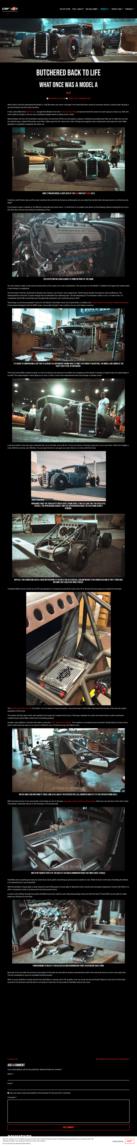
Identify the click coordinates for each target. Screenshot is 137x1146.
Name (10, 1074)
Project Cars (117, 9)
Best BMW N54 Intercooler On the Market (113, 1059)
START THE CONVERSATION (79, 98)
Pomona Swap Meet (68, 112)
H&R (76, 193)
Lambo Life (12, 1059)
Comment (11, 1097)
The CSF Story (65, 9)
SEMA (88, 193)
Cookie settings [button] (117, 1141)
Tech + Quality (78, 9)
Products (104, 9)
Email (10, 1083)
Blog (68, 93)
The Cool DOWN (91, 9)
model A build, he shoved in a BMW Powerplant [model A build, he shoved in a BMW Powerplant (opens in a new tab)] (110, 303)
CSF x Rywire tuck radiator (61, 722)
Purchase (128, 9)
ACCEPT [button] (129, 1141)
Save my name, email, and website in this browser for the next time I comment (40, 1093)
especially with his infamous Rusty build (79, 801)
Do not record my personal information (16, 1143)
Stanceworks (31, 112)
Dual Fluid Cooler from (21, 708)
